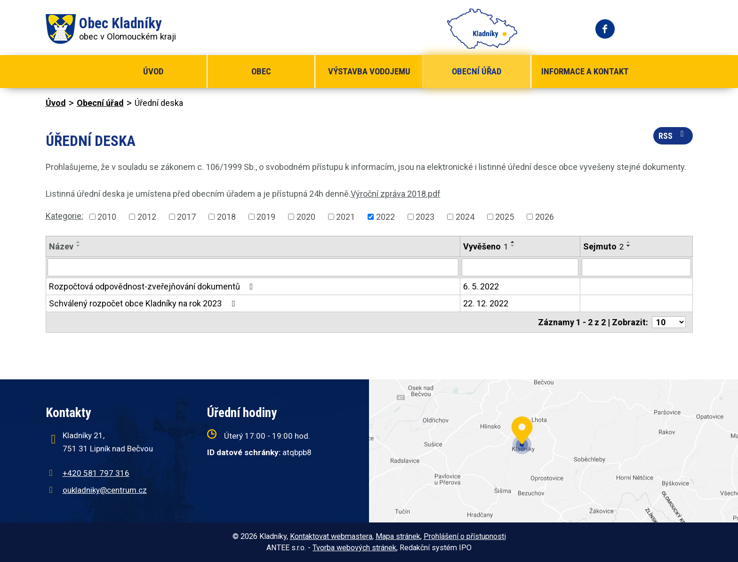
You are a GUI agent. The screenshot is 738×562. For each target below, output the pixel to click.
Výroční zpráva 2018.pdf (396, 194)
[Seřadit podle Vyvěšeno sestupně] (513, 246)
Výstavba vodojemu (369, 71)
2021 (345, 217)
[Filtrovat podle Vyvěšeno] (520, 267)
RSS (673, 135)
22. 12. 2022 (485, 303)
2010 (106, 217)
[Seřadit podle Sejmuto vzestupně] (629, 242)
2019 (266, 217)
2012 (146, 217)
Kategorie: (64, 216)
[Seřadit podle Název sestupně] (78, 246)
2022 (385, 217)
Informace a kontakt (585, 71)
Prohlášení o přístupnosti (465, 536)
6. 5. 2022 (481, 286)
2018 (226, 217)
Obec (261, 71)
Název (61, 246)
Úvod (153, 71)
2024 (465, 217)
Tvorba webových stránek (354, 547)
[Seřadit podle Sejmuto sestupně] (629, 246)
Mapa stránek (398, 536)
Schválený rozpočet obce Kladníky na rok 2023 (144, 303)
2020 (306, 217)
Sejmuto (603, 246)
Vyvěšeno (485, 246)
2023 (425, 217)
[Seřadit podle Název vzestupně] (78, 242)
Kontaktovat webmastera (331, 536)
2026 (544, 217)
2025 (504, 217)
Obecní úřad (476, 71)
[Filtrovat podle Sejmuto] (636, 267)
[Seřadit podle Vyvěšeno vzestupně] (513, 242)
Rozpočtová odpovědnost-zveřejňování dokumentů (153, 286)
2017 (186, 217)
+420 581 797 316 (96, 473)
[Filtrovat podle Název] (253, 267)
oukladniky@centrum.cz (105, 490)
